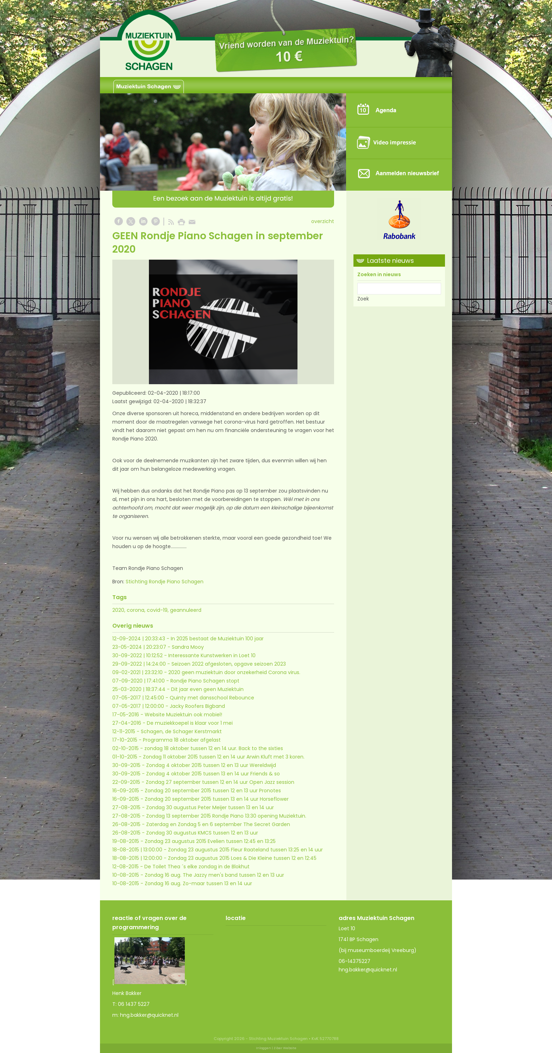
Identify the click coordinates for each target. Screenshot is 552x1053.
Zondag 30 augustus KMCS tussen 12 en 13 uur (202, 832)
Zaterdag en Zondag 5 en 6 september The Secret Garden (218, 824)
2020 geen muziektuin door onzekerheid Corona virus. (234, 672)
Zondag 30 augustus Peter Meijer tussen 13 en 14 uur (210, 807)
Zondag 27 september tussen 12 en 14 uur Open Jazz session (220, 782)
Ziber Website (285, 1048)
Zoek (363, 298)
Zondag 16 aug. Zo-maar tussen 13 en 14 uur (198, 883)
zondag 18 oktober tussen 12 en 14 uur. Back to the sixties (213, 748)
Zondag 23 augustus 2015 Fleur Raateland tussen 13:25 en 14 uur (245, 849)
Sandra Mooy (188, 647)
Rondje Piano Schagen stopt (204, 680)
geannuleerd (185, 610)
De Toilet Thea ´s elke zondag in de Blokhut (197, 866)
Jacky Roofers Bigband (197, 706)
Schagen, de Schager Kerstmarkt (181, 731)
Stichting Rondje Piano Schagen (164, 581)
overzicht (322, 221)
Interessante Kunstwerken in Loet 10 (212, 655)
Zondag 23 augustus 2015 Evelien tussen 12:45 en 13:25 (210, 841)
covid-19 (157, 610)
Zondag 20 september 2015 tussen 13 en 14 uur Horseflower (217, 799)
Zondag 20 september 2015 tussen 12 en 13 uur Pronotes (213, 790)
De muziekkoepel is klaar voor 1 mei (190, 723)
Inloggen (263, 1048)
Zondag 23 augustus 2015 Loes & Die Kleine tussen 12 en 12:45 (242, 858)
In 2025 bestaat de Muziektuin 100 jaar (217, 638)
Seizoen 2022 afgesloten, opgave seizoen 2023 (228, 663)
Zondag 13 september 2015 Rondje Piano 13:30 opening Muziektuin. (226, 815)
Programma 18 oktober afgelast (182, 739)
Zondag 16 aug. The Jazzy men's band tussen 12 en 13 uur (214, 874)
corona (135, 610)
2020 (118, 610)
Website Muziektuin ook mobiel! (183, 714)
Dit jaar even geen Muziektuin (207, 689)
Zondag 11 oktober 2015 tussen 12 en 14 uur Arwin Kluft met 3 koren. (224, 756)
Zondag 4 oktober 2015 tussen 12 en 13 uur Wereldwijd (211, 765)
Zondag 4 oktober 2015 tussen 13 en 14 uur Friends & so (213, 773)
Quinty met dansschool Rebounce (212, 697)
